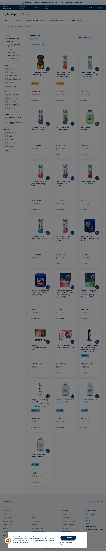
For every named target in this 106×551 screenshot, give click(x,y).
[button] (7, 540)
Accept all (68, 538)
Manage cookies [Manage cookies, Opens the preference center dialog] (68, 542)
